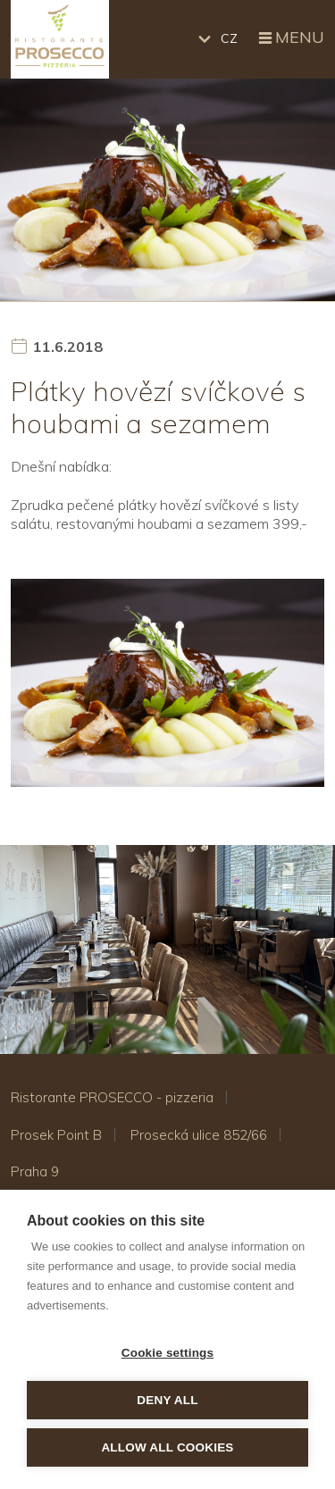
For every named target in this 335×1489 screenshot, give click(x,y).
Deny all (167, 1400)
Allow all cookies (167, 1447)
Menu (289, 38)
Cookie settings (167, 1352)
